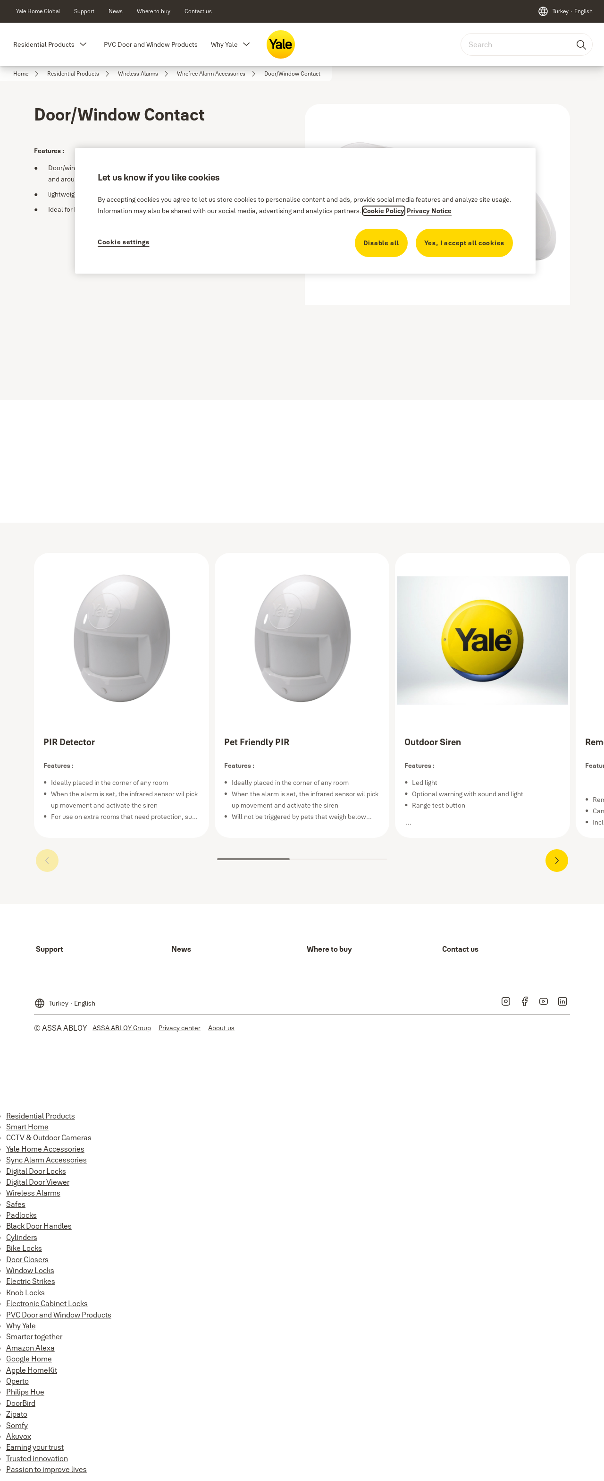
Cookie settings (124, 242)
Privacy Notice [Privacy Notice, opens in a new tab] (429, 211)
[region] (305, 210)
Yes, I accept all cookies (464, 243)
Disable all (381, 243)
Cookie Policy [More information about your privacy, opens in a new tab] (383, 211)
